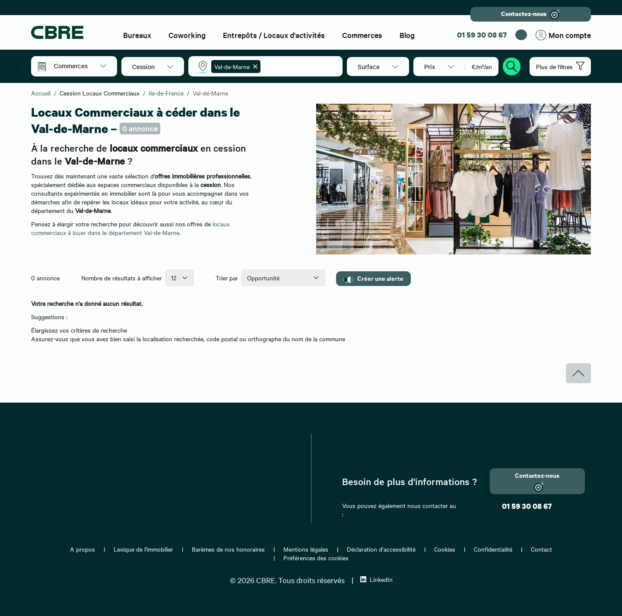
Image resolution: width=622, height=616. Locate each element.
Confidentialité (493, 549)
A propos (82, 549)
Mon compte (563, 35)
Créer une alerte (373, 278)
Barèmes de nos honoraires (228, 549)
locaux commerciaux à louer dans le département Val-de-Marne (130, 228)
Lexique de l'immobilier (143, 549)
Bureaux (137, 35)
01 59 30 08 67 (482, 35)
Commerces (362, 35)
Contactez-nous (530, 14)
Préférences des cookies (316, 557)
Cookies (444, 549)
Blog (407, 35)
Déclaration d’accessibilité (381, 549)
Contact (541, 549)
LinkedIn (376, 579)
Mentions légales (305, 549)
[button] (80, 65)
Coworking (187, 35)
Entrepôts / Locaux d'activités (274, 35)
